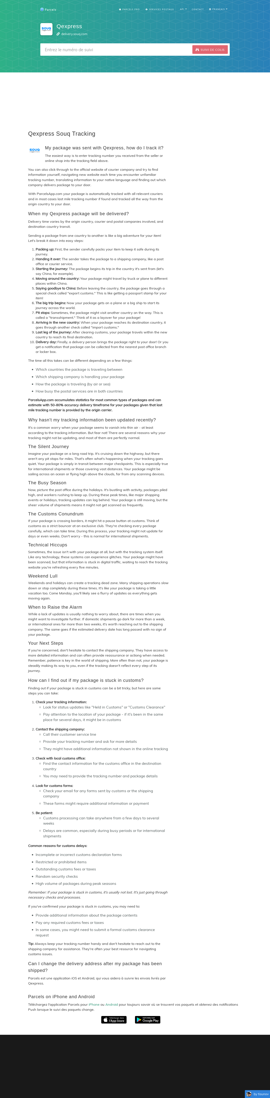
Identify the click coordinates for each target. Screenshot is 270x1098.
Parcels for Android (192, 1047)
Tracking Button (186, 1079)
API (205, 1079)
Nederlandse (153, 1085)
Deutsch (139, 1085)
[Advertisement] (135, 98)
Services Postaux (160, 9)
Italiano (178, 1085)
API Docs (217, 1079)
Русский (213, 1085)
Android (111, 1004)
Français (102, 1085)
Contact (198, 9)
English (91, 1085)
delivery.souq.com (74, 34)
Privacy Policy (158, 1079)
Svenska (168, 1085)
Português (126, 1085)
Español (113, 1085)
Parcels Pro (129, 9)
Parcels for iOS (160, 1047)
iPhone (94, 1004)
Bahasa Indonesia (195, 1085)
